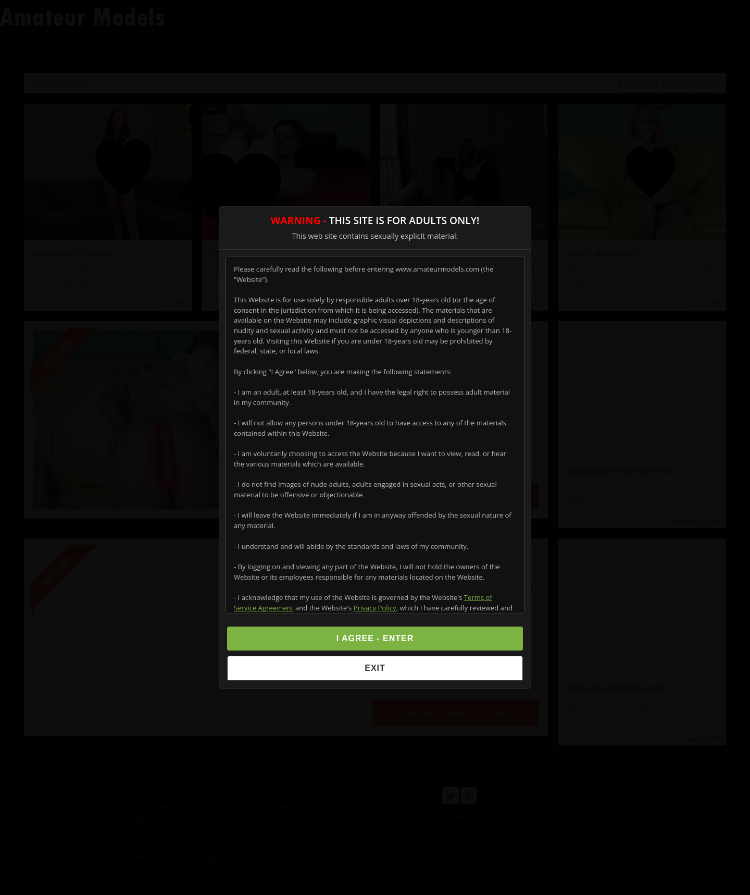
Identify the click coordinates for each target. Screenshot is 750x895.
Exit (375, 668)
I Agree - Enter (375, 638)
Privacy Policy (375, 607)
